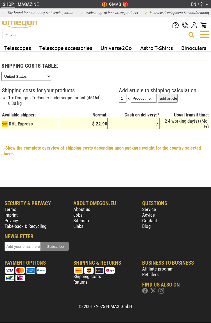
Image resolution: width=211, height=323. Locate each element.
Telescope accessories (65, 47)
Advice (148, 215)
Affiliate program (158, 269)
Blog (146, 226)
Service (149, 209)
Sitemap (81, 220)
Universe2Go (116, 47)
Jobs (78, 215)
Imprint (11, 215)
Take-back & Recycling (25, 226)
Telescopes (17, 47)
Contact (149, 220)
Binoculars (193, 47)
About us (81, 209)
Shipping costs (87, 276)
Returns (80, 282)
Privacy (11, 220)
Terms (10, 209)
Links (78, 226)
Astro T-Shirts (156, 47)
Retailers (150, 274)
